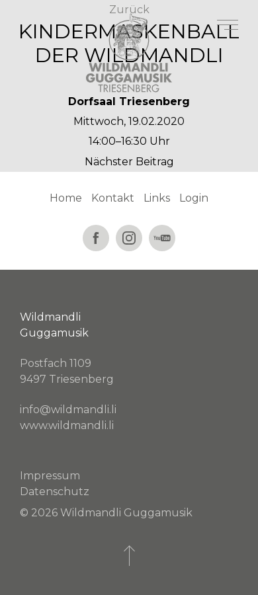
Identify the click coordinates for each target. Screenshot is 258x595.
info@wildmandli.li (68, 409)
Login (193, 198)
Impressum (50, 475)
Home (66, 198)
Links (157, 198)
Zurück (129, 9)
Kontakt (112, 198)
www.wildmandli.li (67, 425)
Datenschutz (54, 491)
